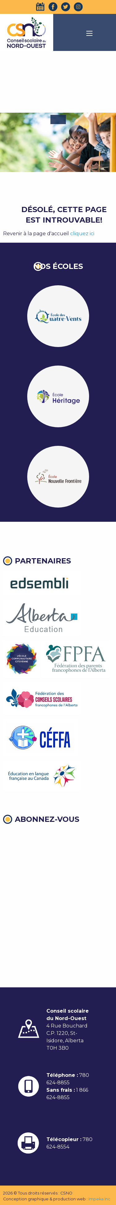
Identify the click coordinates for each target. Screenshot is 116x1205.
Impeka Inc (99, 1199)
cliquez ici (82, 233)
